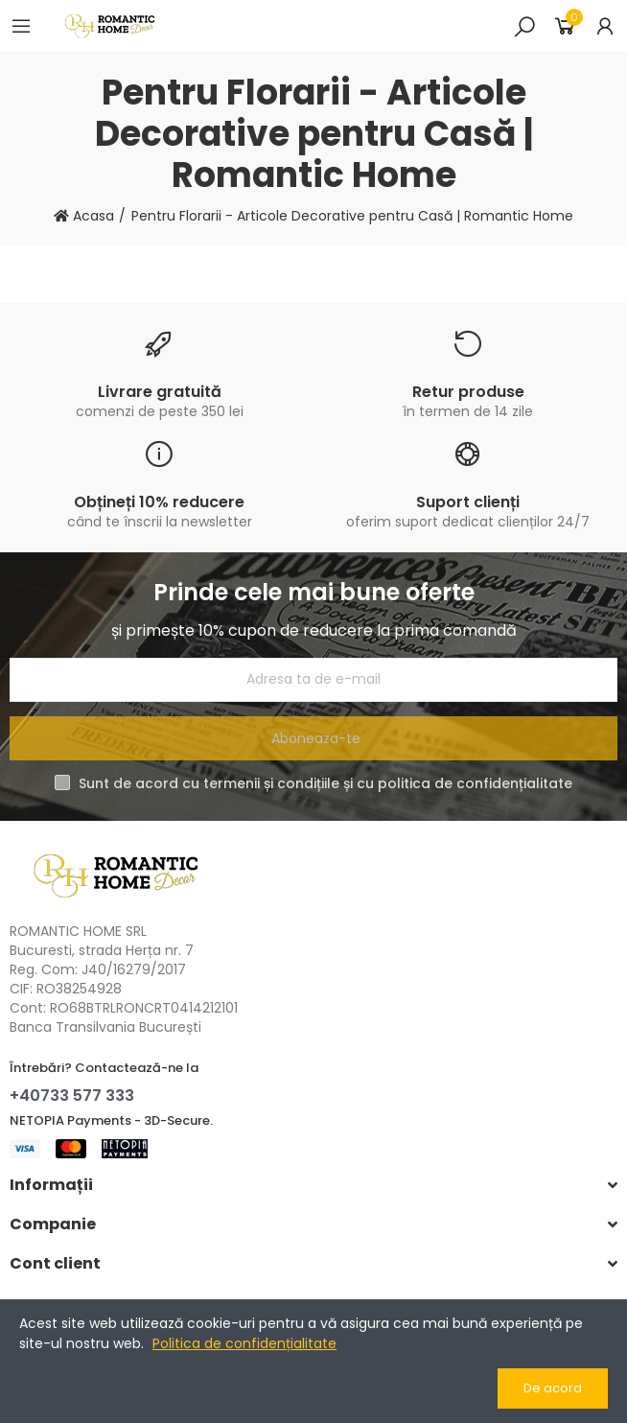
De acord (552, 1388)
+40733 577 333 (72, 1096)
